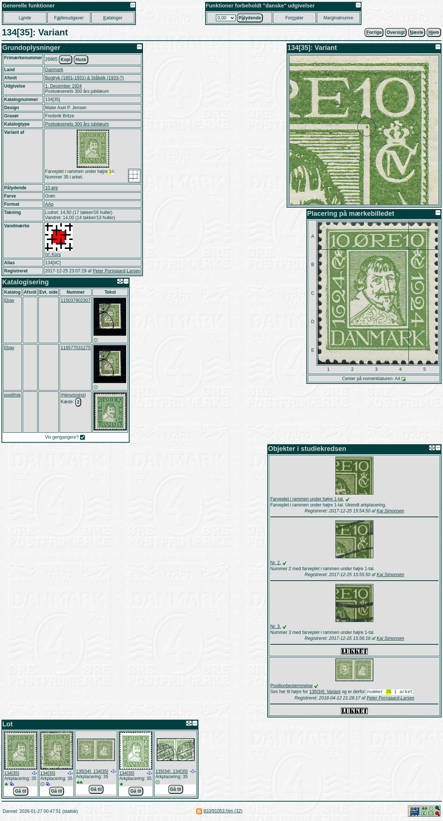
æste (417, 32)
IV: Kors (53, 254)
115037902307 (75, 300)
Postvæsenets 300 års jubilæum (77, 124)
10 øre (51, 187)
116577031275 (75, 347)
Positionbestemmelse (291, 685)
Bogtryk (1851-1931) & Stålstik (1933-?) (84, 77)
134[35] (11, 774)
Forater (294, 17)
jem (433, 32)
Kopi (66, 59)
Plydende (250, 17)
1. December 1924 (63, 86)
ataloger (112, 17)
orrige (374, 32)
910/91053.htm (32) (222, 811)
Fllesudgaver (68, 17)
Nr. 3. (275, 626)
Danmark (54, 69)
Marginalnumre (338, 17)
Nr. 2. (275, 562)
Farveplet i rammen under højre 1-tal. (307, 499)
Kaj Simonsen (390, 511)
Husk (81, 59)
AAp (49, 204)
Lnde (25, 17)
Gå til (20, 792)
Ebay (9, 300)
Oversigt (396, 32)
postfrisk (12, 395)
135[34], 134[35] (92, 772)
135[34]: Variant (325, 692)
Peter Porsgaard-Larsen (116, 271)
